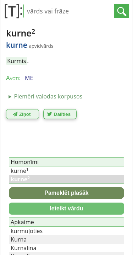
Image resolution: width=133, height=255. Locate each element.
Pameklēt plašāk (66, 193)
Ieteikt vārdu (66, 208)
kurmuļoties (27, 231)
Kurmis (16, 61)
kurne (19, 171)
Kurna (19, 239)
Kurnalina (23, 248)
